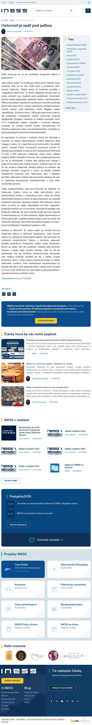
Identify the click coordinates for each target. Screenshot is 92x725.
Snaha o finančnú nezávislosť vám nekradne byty (47, 387)
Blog (11, 20)
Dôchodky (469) (73, 79)
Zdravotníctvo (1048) (76, 63)
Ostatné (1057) (73, 59)
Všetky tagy (70, 108)
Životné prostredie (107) (77, 98)
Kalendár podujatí (46, 540)
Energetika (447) (74, 87)
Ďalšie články (10, 481)
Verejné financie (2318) (77, 45)
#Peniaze (5, 289)
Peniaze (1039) (73, 67)
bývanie (7, 403)
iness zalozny (24, 439)
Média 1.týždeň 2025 (29, 466)
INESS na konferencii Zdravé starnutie (35, 513)
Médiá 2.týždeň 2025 (75, 448)
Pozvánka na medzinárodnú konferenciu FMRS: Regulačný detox (54, 340)
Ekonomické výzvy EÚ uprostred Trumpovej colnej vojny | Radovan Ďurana (29, 431)
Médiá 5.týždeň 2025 (75, 431)
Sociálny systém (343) (76, 94)
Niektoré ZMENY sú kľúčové (74, 466)
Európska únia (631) (75, 75)
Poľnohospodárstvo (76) (77, 102)
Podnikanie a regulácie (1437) (76, 50)
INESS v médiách (16, 420)
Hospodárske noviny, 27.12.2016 (16, 278)
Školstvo (7, 379)
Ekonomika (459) (74, 83)
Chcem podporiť (46, 321)
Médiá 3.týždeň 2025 (29, 448)
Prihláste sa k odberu (62, 688)
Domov (4, 20)
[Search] (51, 10)
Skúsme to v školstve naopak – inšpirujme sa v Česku (49, 363)
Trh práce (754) (73, 71)
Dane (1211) (71, 55)
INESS (67, 471)
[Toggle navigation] (88, 10)
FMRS (6, 356)
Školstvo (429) (73, 91)
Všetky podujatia (18, 525)
